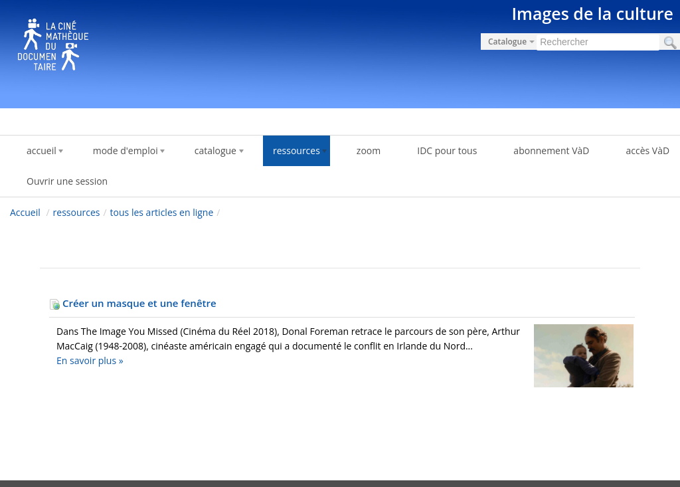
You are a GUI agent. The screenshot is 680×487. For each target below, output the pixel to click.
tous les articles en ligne (162, 212)
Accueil (25, 212)
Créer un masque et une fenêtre (132, 303)
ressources (76, 212)
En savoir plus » (90, 360)
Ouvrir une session (67, 181)
